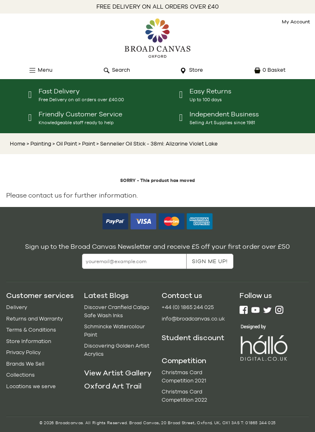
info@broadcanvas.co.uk (193, 319)
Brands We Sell (25, 364)
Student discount (193, 338)
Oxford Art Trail (113, 386)
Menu (45, 70)
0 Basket (273, 70)
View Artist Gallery (117, 373)
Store (196, 70)
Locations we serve (31, 386)
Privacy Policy (23, 352)
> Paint (86, 144)
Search (121, 70)
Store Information (28, 341)
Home (17, 144)
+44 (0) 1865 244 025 (188, 307)
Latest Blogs (106, 295)
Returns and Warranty (34, 319)
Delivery (16, 307)
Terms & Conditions (31, 330)
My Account (296, 22)
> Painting (39, 144)
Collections (20, 375)
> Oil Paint (64, 144)
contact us (45, 195)
